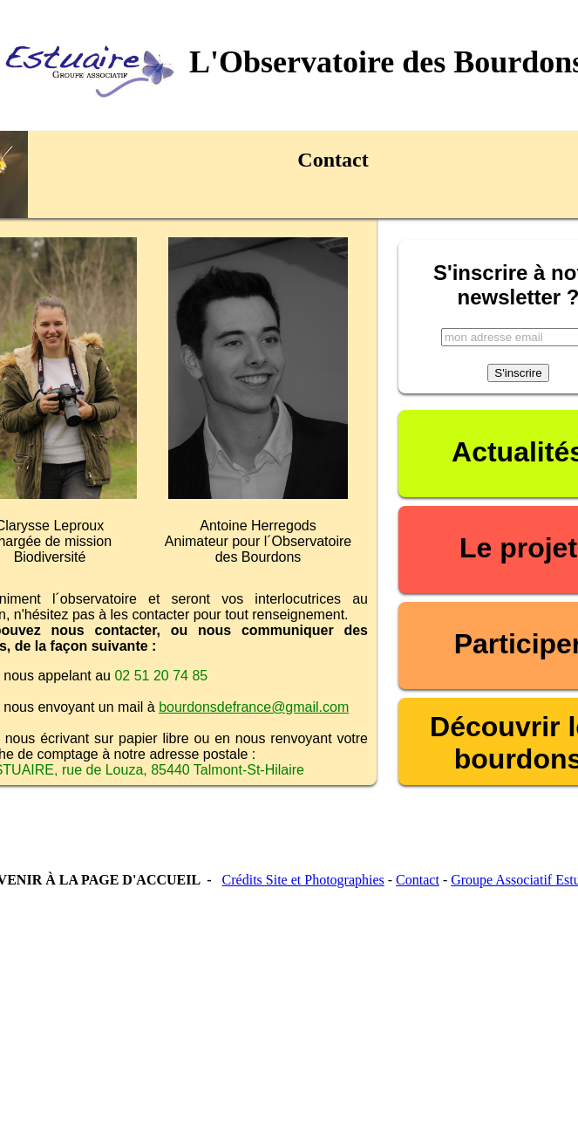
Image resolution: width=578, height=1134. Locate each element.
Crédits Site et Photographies (303, 879)
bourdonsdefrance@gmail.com (254, 707)
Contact (417, 879)
